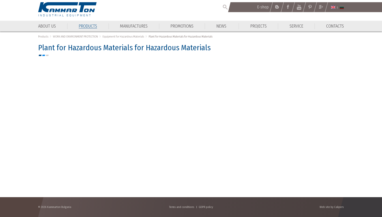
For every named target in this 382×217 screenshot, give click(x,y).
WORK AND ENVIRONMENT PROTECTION (75, 36)
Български (342, 7)
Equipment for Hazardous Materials (123, 36)
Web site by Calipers (332, 207)
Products (43, 36)
